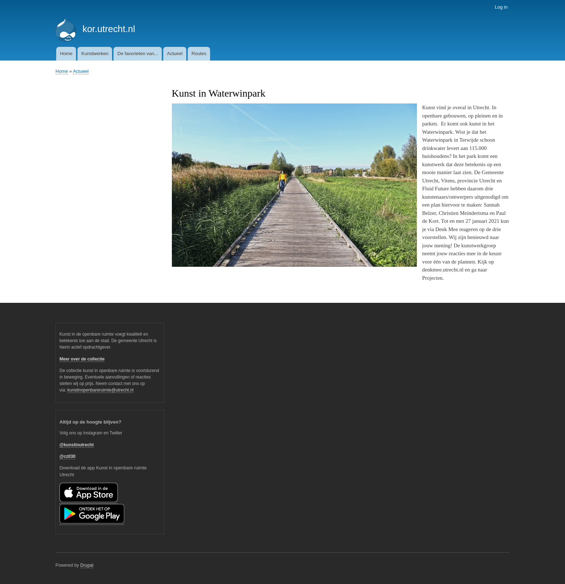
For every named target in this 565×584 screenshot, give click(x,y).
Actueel (174, 53)
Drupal (87, 565)
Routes (198, 53)
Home (66, 53)
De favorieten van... (137, 53)
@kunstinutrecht (76, 444)
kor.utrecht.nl (109, 29)
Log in (501, 7)
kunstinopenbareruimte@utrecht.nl (100, 390)
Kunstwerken (94, 53)
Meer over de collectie (81, 359)
